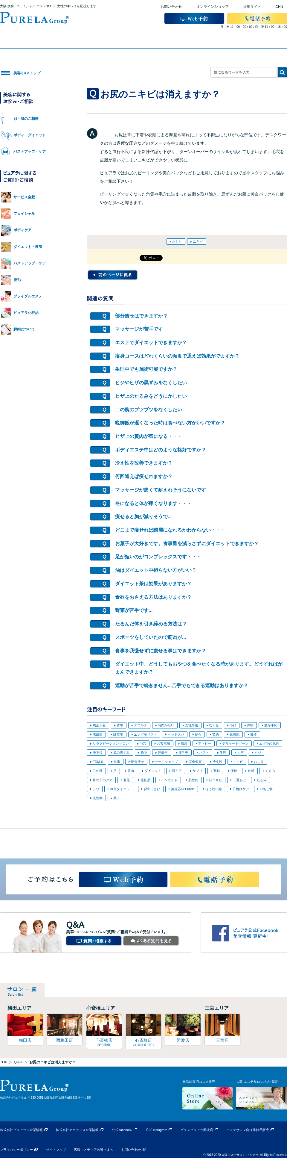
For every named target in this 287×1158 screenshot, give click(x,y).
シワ (96, 789)
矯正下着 (99, 725)
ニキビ (198, 241)
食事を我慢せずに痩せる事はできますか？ (160, 650)
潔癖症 (98, 734)
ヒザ (240, 752)
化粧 (251, 770)
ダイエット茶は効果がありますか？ (153, 583)
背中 (120, 725)
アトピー (204, 743)
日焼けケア (241, 789)
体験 (250, 725)
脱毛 (144, 752)
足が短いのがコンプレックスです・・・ (158, 556)
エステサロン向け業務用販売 (247, 1130)
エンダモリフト (145, 734)
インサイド (169, 780)
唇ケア (177, 770)
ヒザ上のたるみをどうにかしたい (151, 396)
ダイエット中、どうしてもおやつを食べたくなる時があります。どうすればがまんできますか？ (199, 668)
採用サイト (252, 6)
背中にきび (152, 789)
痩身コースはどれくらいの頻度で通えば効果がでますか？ (177, 356)
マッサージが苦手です (139, 329)
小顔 (233, 725)
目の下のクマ (102, 780)
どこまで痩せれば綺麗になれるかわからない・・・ (170, 530)
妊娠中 (163, 752)
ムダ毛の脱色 (269, 743)
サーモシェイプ (166, 762)
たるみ (262, 780)
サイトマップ (56, 1149)
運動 (216, 770)
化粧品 (145, 780)
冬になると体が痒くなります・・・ (153, 503)
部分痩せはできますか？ (141, 315)
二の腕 (98, 770)
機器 (253, 734)
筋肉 (130, 770)
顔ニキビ (215, 780)
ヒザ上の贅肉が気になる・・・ (148, 436)
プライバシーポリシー (16, 1149)
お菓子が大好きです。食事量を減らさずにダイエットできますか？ (187, 543)
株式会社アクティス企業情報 (77, 1130)
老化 (126, 780)
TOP (3, 1062)
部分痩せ (137, 762)
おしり (177, 241)
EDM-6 (98, 762)
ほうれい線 (213, 789)
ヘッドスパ (176, 734)
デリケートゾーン (235, 743)
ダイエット (153, 770)
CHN (279, 6)
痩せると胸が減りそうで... (143, 516)
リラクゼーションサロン (111, 743)
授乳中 (183, 752)
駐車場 (118, 734)
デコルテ (140, 725)
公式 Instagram (156, 1130)
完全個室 (195, 762)
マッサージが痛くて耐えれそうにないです (160, 489)
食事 (117, 762)
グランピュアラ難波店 (196, 1130)
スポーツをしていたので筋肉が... (150, 637)
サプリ (197, 770)
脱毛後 (98, 752)
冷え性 (217, 762)
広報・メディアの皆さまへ (93, 1149)
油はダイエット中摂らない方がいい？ (155, 570)
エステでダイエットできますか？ (151, 342)
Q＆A (18, 1062)
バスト (204, 752)
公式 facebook (122, 1130)
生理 (223, 752)
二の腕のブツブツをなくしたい (148, 409)
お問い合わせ (171, 6)
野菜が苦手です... (133, 610)
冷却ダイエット (121, 789)
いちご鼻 (266, 789)
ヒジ (257, 752)
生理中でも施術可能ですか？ (146, 369)
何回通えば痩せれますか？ (143, 476)
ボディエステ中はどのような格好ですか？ (160, 449)
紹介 (198, 734)
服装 (184, 743)
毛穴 (143, 743)
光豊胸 (98, 798)
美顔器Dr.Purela (183, 789)
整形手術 (270, 725)
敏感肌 (234, 734)
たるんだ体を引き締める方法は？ (151, 623)
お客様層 (163, 743)
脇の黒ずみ (121, 752)
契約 (215, 734)
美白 (116, 798)
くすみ (270, 770)
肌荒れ (193, 780)
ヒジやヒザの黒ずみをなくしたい (151, 382)
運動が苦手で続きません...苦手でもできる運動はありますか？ (181, 685)
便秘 (233, 770)
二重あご (239, 780)
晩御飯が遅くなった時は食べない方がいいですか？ (170, 422)
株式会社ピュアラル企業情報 (21, 1130)
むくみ (214, 725)
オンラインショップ (212, 6)
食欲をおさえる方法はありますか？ (153, 597)
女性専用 (191, 725)
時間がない (166, 725)
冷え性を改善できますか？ (143, 462)
